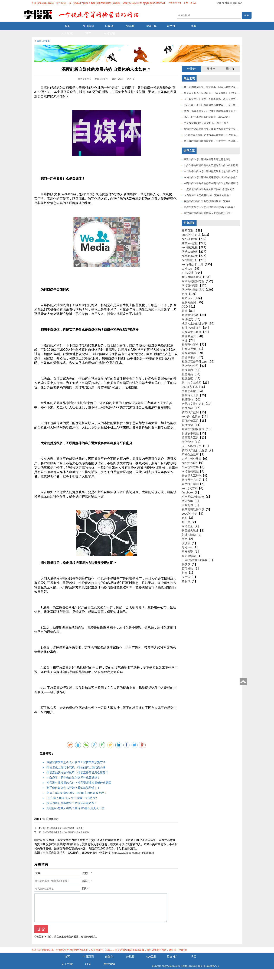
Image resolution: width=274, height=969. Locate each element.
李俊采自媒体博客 (54, 845)
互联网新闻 (189, 295)
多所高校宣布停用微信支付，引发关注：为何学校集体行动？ (217, 134)
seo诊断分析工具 (192, 257)
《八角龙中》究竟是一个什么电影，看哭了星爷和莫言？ (214, 92)
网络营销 (231, 25)
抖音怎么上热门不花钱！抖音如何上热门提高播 (76, 760)
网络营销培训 (190, 278)
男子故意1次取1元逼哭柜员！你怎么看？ (206, 116)
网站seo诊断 (190, 244)
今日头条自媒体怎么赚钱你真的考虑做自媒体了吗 (211, 164)
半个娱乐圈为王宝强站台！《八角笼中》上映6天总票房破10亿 (218, 86)
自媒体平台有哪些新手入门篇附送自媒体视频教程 (211, 158)
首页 (42, 25)
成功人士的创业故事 (194, 316)
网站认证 (187, 291)
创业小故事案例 (191, 320)
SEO (211, 25)
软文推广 (147, 25)
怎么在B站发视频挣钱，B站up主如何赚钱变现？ (77, 785)
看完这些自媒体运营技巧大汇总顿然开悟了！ (208, 206)
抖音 (70, 396)
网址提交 (187, 312)
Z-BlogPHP (137, 963)
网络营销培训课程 (193, 282)
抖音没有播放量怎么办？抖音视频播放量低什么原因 (79, 775)
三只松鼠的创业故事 (194, 553)
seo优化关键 (190, 506)
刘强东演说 (189, 527)
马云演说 (187, 544)
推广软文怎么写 (191, 375)
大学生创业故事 (191, 451)
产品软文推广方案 (193, 396)
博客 (168, 25)
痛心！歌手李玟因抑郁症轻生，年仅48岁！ (207, 110)
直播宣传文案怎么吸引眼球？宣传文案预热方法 (76, 755)
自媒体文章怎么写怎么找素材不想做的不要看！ (210, 200)
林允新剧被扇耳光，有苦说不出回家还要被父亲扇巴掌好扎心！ (218, 80)
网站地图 (237, 3)
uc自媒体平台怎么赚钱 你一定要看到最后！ (207, 188)
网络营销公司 (190, 358)
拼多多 (186, 557)
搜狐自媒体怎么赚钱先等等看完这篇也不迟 (207, 152)
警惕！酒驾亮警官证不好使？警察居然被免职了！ (211, 104)
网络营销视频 (190, 464)
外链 (184, 303)
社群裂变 (187, 371)
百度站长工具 (190, 413)
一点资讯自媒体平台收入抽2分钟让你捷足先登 (209, 182)
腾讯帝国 (187, 494)
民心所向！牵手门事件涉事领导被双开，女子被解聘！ (213, 98)
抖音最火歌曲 (190, 523)
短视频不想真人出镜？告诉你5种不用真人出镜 (75, 801)
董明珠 (186, 574)
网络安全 (187, 519)
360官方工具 (190, 380)
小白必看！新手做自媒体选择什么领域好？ (73, 770)
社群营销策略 (190, 337)
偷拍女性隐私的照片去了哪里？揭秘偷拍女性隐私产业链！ (216, 122)
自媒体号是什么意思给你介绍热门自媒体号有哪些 (66, 825)
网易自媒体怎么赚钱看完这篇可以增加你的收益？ (211, 170)
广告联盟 (187, 265)
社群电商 (187, 363)
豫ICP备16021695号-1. (160, 959)
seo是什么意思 (191, 409)
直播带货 (187, 418)
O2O (185, 299)
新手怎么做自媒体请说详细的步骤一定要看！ (64, 821)
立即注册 (227, 3)
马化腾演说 (189, 549)
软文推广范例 (190, 405)
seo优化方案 (190, 481)
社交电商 (187, 367)
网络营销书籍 (190, 308)
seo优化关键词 (191, 227)
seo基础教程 (190, 240)
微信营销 (187, 434)
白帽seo (187, 261)
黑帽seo (187, 540)
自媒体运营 (52, 812)
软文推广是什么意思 (194, 443)
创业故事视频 (190, 426)
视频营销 (187, 392)
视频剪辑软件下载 (193, 502)
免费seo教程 (190, 236)
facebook (187, 485)
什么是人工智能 (191, 468)
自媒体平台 (159, 701)
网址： (86, 881)
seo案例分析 (190, 253)
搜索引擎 (187, 223)
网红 (184, 333)
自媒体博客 (189, 346)
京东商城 (187, 498)
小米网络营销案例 (193, 489)
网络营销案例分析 (193, 274)
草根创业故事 (190, 447)
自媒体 (84, 25)
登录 (218, 3)
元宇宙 (186, 570)
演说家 (186, 536)
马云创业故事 (190, 460)
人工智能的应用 (191, 439)
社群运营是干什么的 (194, 354)
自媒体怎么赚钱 (191, 325)
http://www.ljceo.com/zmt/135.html (133, 845)
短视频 (105, 25)
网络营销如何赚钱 (193, 422)
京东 (184, 510)
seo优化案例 (190, 456)
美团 (184, 532)
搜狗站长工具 (190, 388)
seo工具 (126, 25)
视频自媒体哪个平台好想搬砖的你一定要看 (207, 194)
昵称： (86, 866)
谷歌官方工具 (190, 430)
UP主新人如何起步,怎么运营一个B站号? (72, 791)
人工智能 (189, 25)
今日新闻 (63, 25)
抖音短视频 (115, 307)
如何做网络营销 (191, 270)
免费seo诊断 (190, 249)
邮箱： (86, 874)
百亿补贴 (187, 561)
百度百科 (187, 401)
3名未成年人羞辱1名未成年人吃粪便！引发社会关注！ (213, 128)
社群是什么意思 (191, 472)
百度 (56, 371)
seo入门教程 (190, 232)
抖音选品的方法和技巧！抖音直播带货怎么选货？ (77, 765)
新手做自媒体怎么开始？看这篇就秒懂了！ (73, 780)
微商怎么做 (189, 384)
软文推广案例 (190, 477)
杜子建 (186, 515)
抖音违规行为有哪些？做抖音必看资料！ (72, 796)
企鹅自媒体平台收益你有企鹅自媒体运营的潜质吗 (211, 176)
